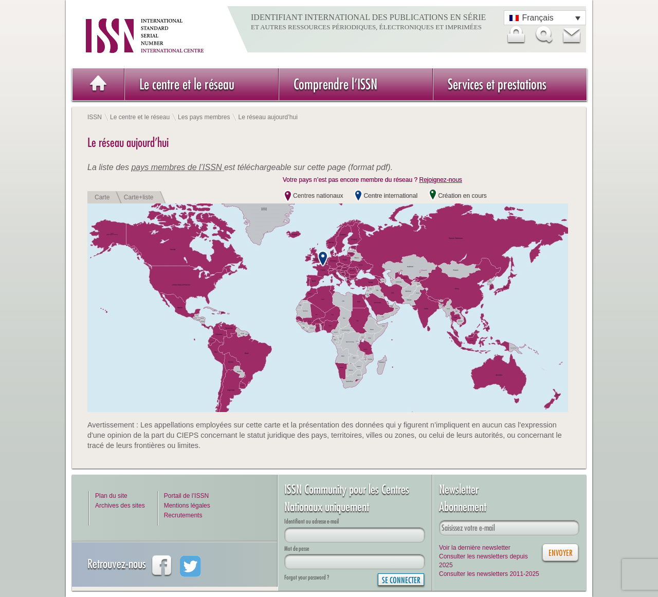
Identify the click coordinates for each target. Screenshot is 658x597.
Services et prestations (497, 84)
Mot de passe (296, 548)
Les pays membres (204, 117)
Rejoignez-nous (440, 179)
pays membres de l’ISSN (177, 167)
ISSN (94, 117)
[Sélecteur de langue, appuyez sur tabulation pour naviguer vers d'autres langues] (545, 17)
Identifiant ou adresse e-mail (311, 521)
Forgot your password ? (306, 577)
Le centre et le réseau (186, 84)
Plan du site (111, 495)
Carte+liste (139, 197)
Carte (102, 197)
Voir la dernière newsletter (474, 547)
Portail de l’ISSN (186, 495)
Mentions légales (187, 505)
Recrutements (183, 515)
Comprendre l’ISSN (335, 84)
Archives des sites (120, 505)
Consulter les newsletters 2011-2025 (489, 573)
